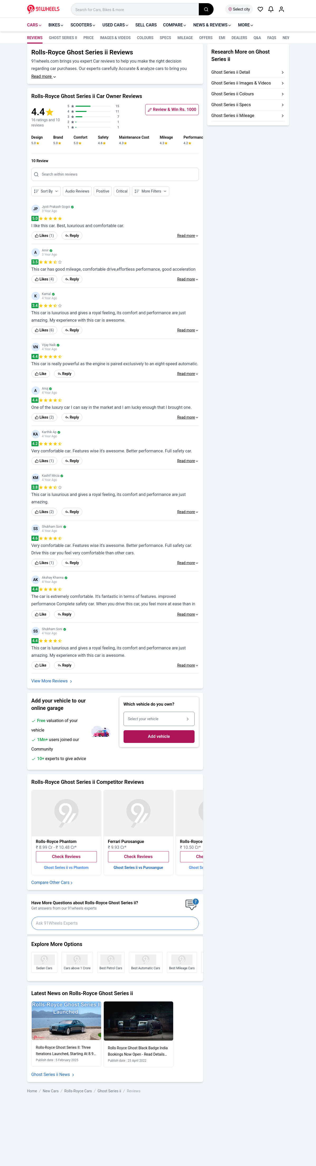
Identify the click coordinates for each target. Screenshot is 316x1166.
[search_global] (206, 9)
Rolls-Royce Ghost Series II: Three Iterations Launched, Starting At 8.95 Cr (66, 1053)
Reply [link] (72, 235)
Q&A (257, 38)
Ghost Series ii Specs (231, 104)
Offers (206, 38)
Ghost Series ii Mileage (232, 115)
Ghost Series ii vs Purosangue (138, 867)
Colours (145, 38)
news (287, 38)
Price (88, 38)
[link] (44, 236)
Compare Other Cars (52, 882)
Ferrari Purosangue (126, 841)
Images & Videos (115, 38)
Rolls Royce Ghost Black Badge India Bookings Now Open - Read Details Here (138, 1054)
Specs (165, 38)
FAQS (271, 38)
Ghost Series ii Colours (232, 93)
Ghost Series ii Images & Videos (241, 83)
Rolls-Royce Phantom (56, 841)
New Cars (51, 1091)
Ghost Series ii (63, 38)
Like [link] (40, 374)
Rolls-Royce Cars (78, 1091)
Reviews (35, 38)
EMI (222, 38)
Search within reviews (60, 174)
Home (32, 1091)
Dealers (239, 38)
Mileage (185, 38)
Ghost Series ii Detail (230, 72)
